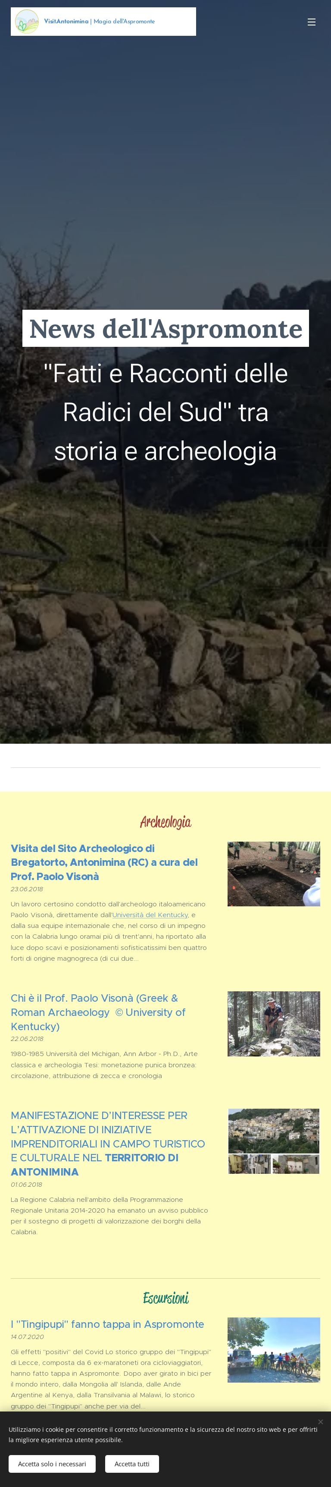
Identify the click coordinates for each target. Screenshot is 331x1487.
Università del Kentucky (149, 915)
